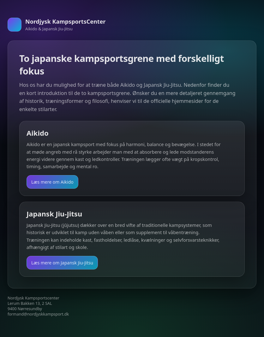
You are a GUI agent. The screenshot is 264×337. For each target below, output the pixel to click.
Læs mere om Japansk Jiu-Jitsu (62, 263)
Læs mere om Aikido (52, 182)
